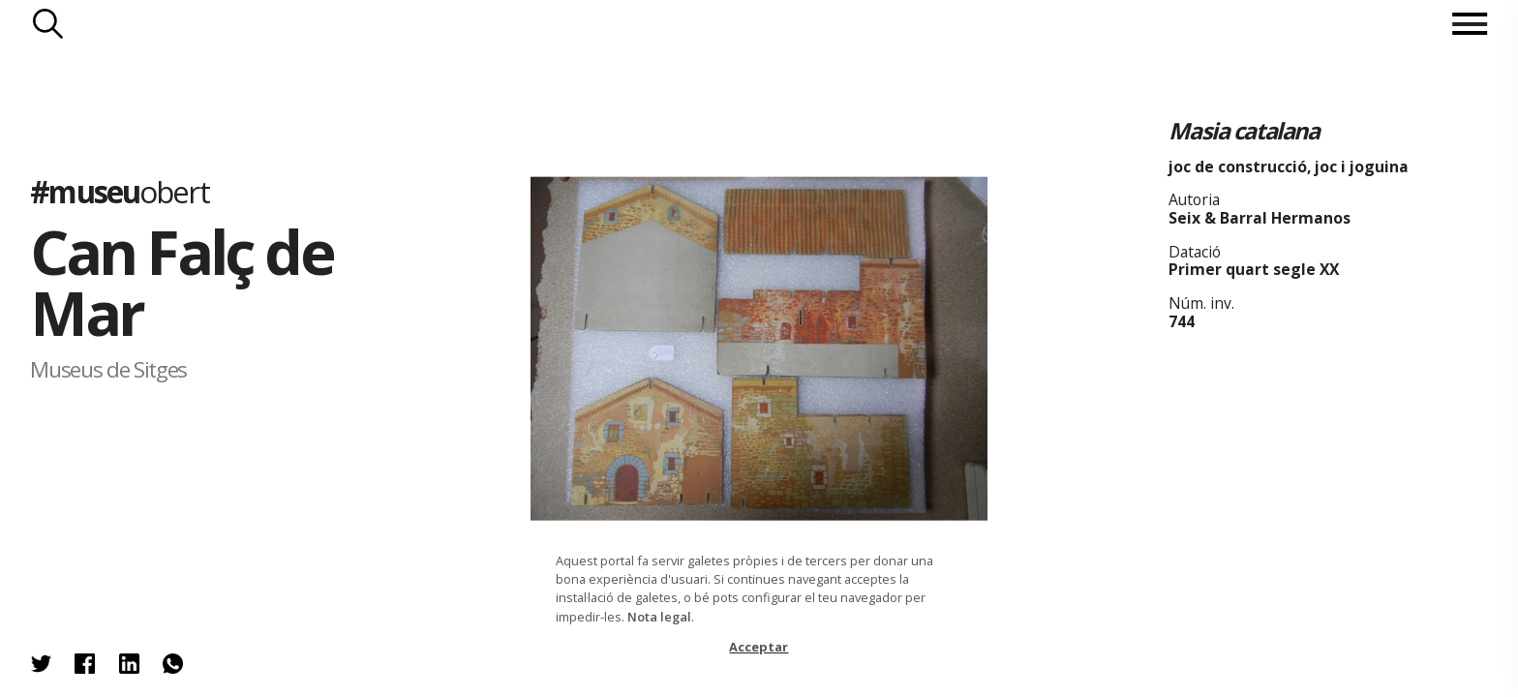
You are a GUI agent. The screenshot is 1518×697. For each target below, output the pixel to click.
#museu (119, 191)
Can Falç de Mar (181, 281)
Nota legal (659, 616)
